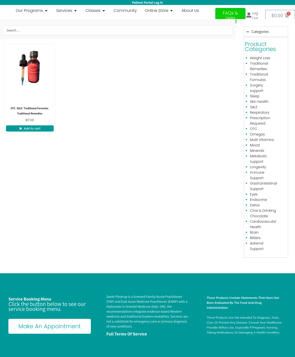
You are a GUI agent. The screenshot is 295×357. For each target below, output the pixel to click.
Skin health (259, 101)
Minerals (257, 150)
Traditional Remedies (29, 113)
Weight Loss (260, 57)
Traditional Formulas (36, 108)
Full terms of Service (126, 334)
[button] (30, 128)
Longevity (258, 167)
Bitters (255, 237)
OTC (13, 108)
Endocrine (258, 199)
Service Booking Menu (29, 299)
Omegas (257, 134)
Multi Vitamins (262, 139)
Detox (255, 205)
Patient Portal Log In (147, 2)
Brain (254, 232)
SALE (20, 108)
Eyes (254, 194)
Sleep (254, 96)
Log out (255, 16)
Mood (255, 145)
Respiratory (259, 112)
